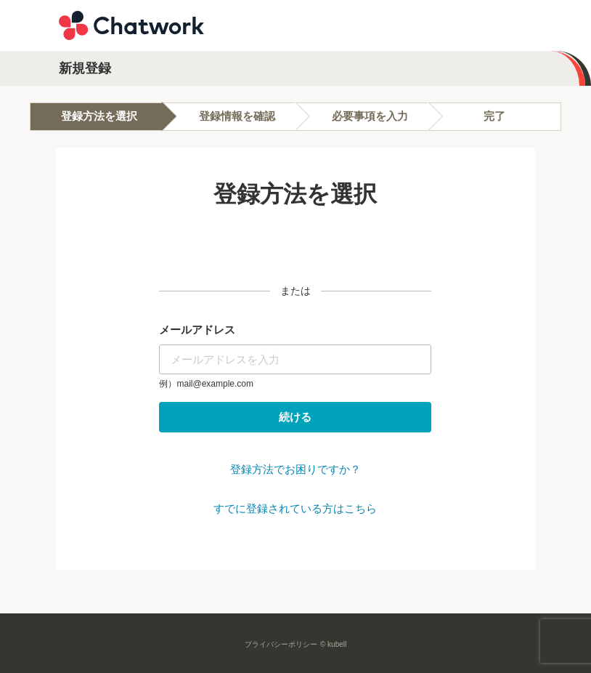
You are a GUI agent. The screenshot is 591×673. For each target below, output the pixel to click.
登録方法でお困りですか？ (295, 469)
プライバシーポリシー (281, 644)
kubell (336, 644)
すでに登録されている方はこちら (295, 508)
